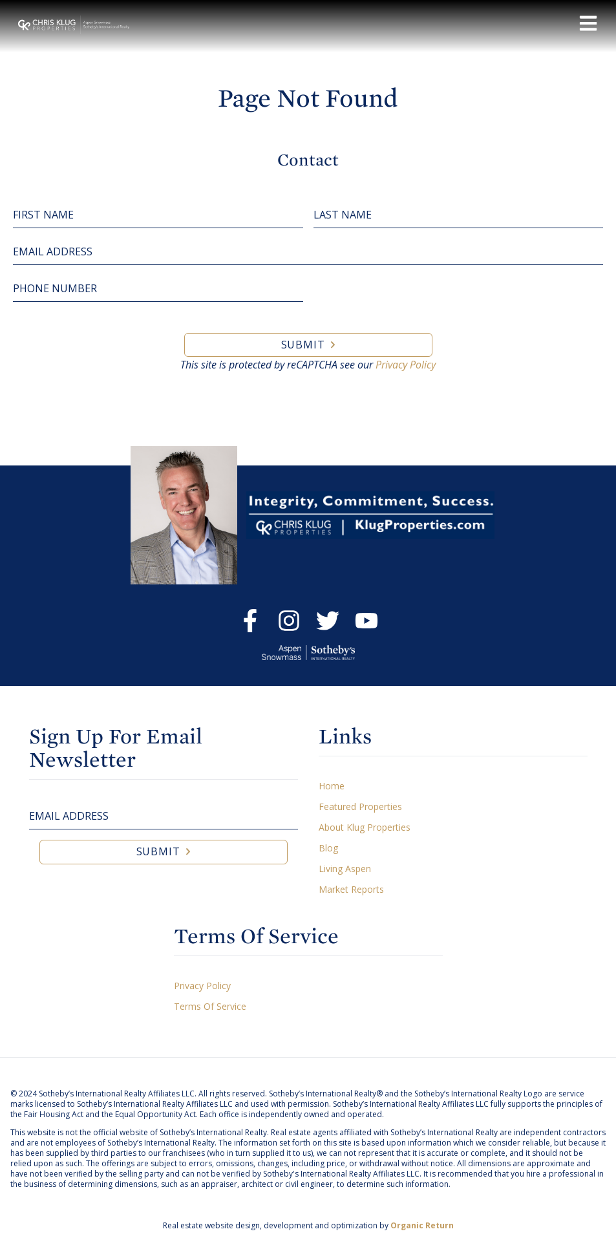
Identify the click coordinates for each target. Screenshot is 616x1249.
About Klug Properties (364, 827)
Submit (303, 344)
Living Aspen (345, 868)
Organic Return (422, 1225)
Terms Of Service (210, 1006)
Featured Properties (360, 806)
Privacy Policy (406, 365)
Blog (328, 848)
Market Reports (351, 889)
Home (332, 786)
